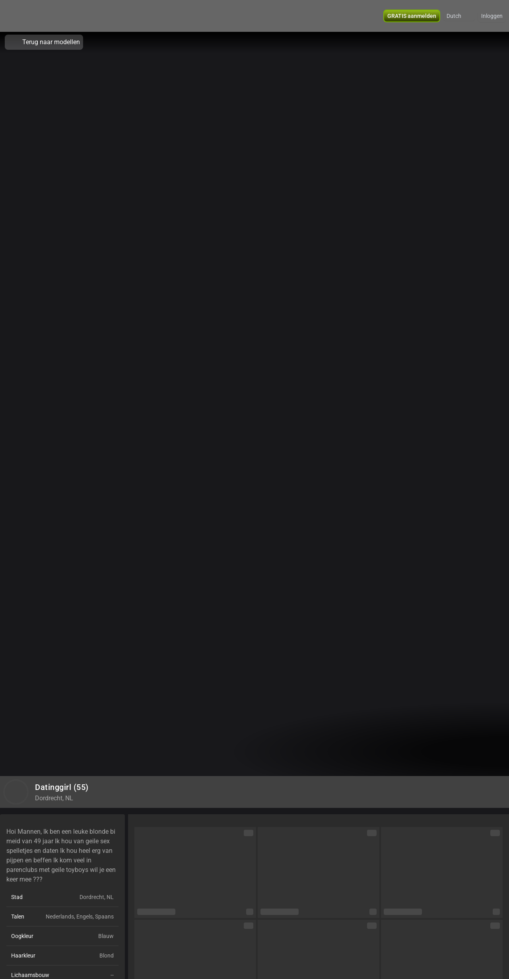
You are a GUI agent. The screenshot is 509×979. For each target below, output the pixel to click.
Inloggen (492, 16)
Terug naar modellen (44, 42)
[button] (459, 16)
